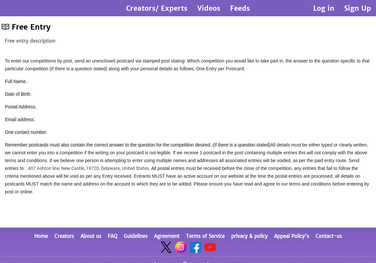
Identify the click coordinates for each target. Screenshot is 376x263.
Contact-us (328, 236)
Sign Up (357, 8)
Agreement (166, 236)
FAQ (112, 236)
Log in (323, 8)
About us (90, 236)
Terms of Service (205, 236)
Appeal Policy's (291, 236)
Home (41, 236)
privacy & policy (249, 236)
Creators (64, 236)
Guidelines (135, 236)
